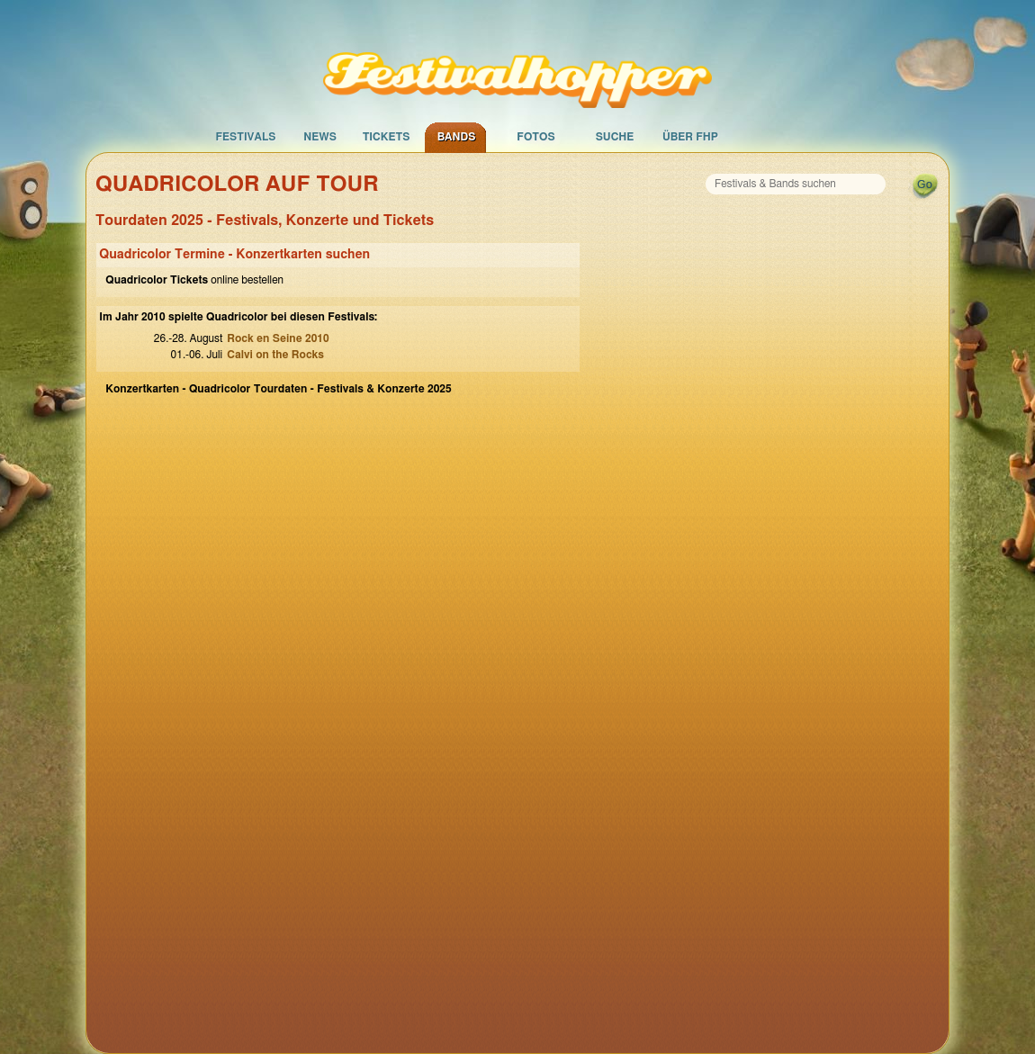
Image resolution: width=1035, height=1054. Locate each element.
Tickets (386, 136)
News (320, 136)
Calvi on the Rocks (275, 354)
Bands (456, 136)
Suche (615, 136)
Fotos (535, 136)
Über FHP (690, 136)
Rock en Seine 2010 (277, 338)
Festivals (245, 136)
